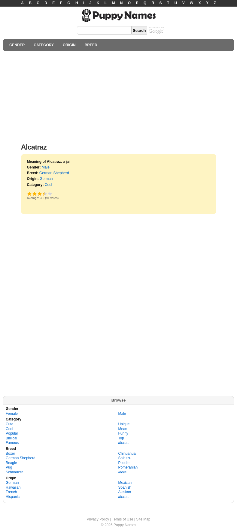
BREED (91, 45)
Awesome (50, 193)
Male (46, 167)
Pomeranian (128, 467)
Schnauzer (14, 472)
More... (123, 443)
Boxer (10, 453)
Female (12, 413)
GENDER (17, 45)
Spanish (124, 487)
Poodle (123, 463)
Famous (12, 443)
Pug (9, 467)
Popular (12, 433)
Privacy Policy (98, 519)
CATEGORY (44, 45)
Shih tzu (124, 458)
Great (43, 193)
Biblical (11, 438)
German (46, 179)
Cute (9, 424)
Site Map (143, 519)
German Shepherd (54, 173)
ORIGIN (69, 45)
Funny (123, 433)
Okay (34, 193)
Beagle (11, 463)
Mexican (125, 483)
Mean (122, 429)
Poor (29, 193)
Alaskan (124, 492)
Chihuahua (127, 453)
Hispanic (13, 497)
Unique (124, 424)
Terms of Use (122, 519)
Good (39, 193)
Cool (48, 185)
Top (121, 438)
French (11, 492)
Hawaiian (13, 487)
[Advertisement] (118, 95)
